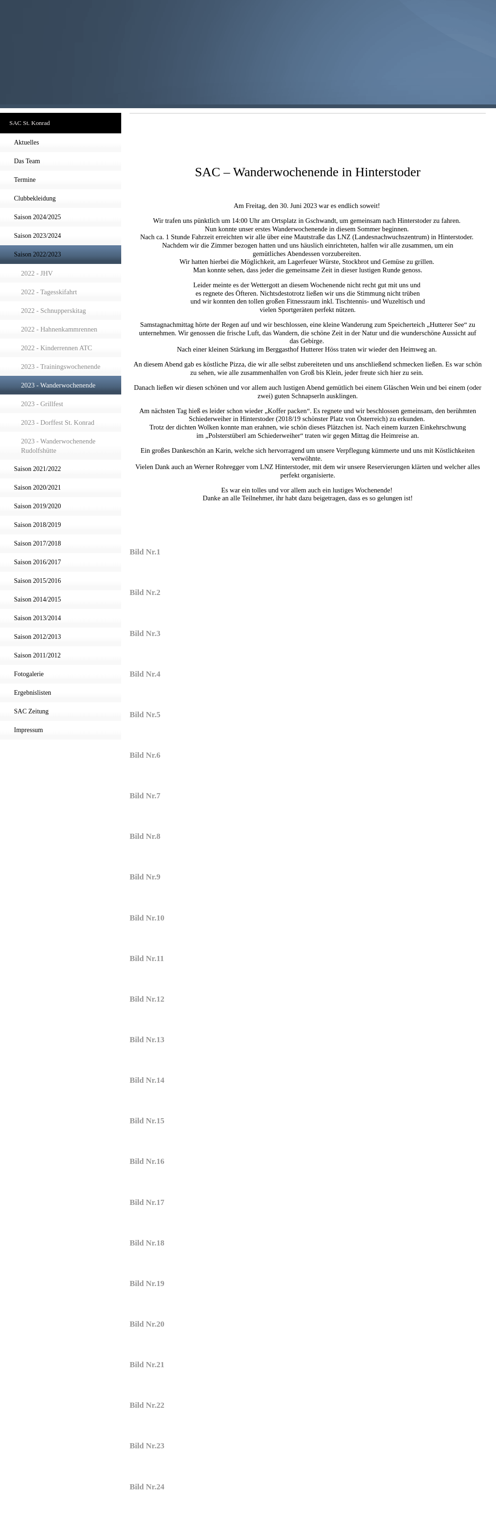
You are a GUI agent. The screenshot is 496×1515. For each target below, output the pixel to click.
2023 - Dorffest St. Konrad (57, 422)
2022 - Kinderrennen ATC (56, 348)
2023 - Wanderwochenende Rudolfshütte (58, 445)
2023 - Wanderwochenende (58, 385)
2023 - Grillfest (42, 404)
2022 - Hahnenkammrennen (59, 329)
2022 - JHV (37, 273)
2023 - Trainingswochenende (60, 366)
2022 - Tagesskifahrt (49, 292)
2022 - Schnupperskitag (53, 310)
